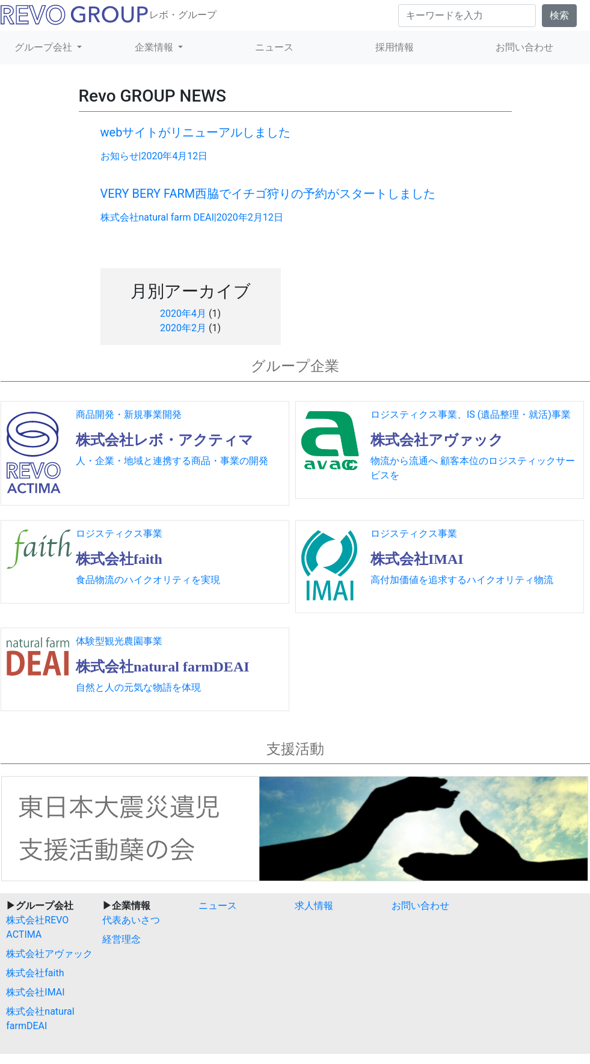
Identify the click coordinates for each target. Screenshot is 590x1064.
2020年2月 (183, 328)
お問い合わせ (420, 905)
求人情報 (314, 905)
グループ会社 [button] (44, 47)
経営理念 (121, 939)
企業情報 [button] (155, 47)
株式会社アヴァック (49, 953)
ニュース (274, 47)
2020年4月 (183, 313)
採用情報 (394, 47)
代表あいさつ (131, 920)
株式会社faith (35, 973)
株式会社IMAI (35, 992)
